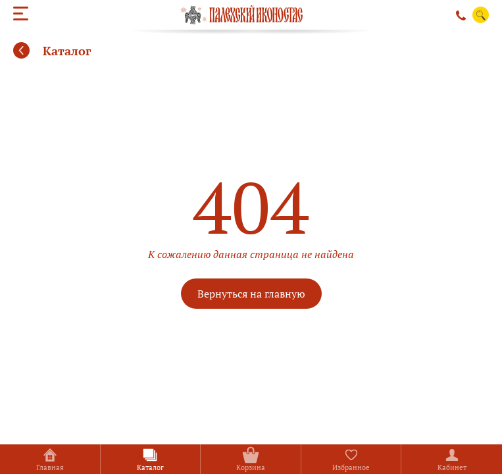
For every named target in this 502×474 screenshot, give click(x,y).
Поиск (481, 15)
